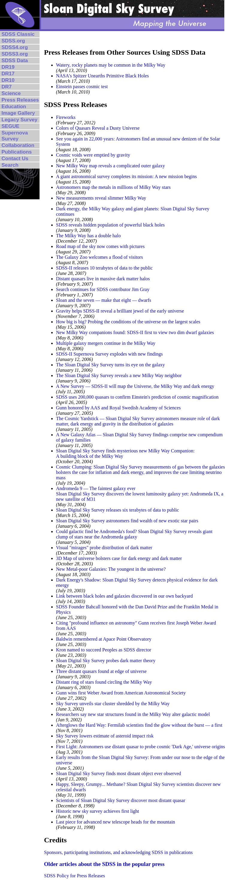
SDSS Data (14, 60)
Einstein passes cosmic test (82, 86)
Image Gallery (18, 113)
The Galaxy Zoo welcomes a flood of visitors (99, 257)
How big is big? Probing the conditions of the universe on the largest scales (128, 321)
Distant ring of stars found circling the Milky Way (104, 682)
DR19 (7, 67)
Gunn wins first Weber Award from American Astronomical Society (121, 692)
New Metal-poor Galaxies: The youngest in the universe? (111, 569)
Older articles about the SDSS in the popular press (104, 864)
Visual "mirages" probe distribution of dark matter (104, 547)
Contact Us (14, 158)
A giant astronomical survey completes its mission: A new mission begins (126, 176)
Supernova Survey (14, 136)
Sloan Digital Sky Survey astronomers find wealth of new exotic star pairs (127, 520)
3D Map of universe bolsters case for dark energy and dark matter (119, 558)
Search (10, 165)
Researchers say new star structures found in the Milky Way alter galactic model (133, 714)
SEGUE (10, 126)
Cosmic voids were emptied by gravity (93, 154)
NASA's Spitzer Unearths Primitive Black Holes (102, 75)
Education (13, 106)
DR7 (6, 87)
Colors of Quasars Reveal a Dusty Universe (98, 128)
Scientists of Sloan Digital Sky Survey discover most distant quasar (120, 800)
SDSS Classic (18, 34)
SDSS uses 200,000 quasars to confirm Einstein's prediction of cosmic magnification (137, 397)
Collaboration (17, 145)
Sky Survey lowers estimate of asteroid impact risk (105, 735)
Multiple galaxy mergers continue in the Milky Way (105, 343)
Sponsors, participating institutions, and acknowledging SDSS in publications (118, 852)
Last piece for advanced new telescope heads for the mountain (115, 821)
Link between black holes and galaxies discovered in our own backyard (124, 596)
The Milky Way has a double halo (88, 235)
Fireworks (65, 117)
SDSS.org (13, 41)
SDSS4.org (14, 47)
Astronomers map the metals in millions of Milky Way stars (113, 187)
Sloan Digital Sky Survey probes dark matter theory (105, 660)
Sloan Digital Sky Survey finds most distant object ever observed (118, 773)
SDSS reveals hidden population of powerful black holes (110, 224)
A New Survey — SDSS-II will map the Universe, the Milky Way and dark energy (135, 386)
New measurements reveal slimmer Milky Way (101, 198)
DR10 (7, 80)
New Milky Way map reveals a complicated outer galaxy (110, 165)
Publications (16, 152)
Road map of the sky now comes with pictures (100, 246)
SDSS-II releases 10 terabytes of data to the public (104, 267)
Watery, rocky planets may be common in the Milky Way (110, 65)
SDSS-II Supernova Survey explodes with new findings (109, 353)
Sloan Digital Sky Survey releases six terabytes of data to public (117, 509)
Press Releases (20, 100)
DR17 (7, 73)
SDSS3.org (14, 54)
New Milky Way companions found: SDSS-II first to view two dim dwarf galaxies (135, 332)
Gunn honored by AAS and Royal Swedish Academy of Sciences (118, 407)
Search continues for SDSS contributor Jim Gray (102, 289)
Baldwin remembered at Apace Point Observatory (104, 639)
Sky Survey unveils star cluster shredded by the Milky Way (113, 703)
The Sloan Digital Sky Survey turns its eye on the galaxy (110, 364)
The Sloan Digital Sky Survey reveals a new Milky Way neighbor (119, 375)
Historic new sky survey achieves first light (97, 811)
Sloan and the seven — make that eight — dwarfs (103, 300)
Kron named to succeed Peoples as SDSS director (103, 649)
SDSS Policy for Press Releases (74, 875)
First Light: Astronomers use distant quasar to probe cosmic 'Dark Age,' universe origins (140, 746)
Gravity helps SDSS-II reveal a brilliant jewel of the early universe (120, 310)
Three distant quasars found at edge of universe (101, 671)
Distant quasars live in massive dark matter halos (103, 278)
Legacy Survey (19, 120)
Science (11, 93)
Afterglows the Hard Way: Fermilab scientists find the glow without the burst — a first (139, 725)
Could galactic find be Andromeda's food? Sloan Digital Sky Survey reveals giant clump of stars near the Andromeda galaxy (134, 534)
